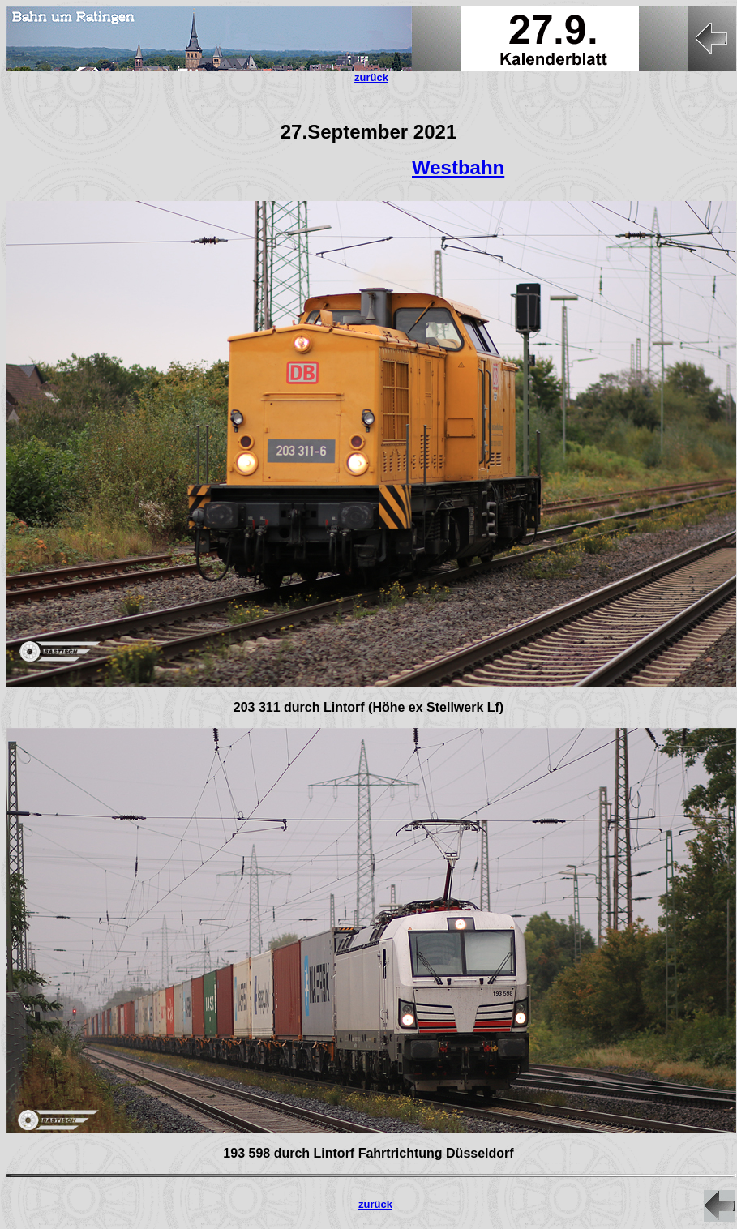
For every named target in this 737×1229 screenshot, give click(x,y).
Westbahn (458, 167)
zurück (375, 1204)
